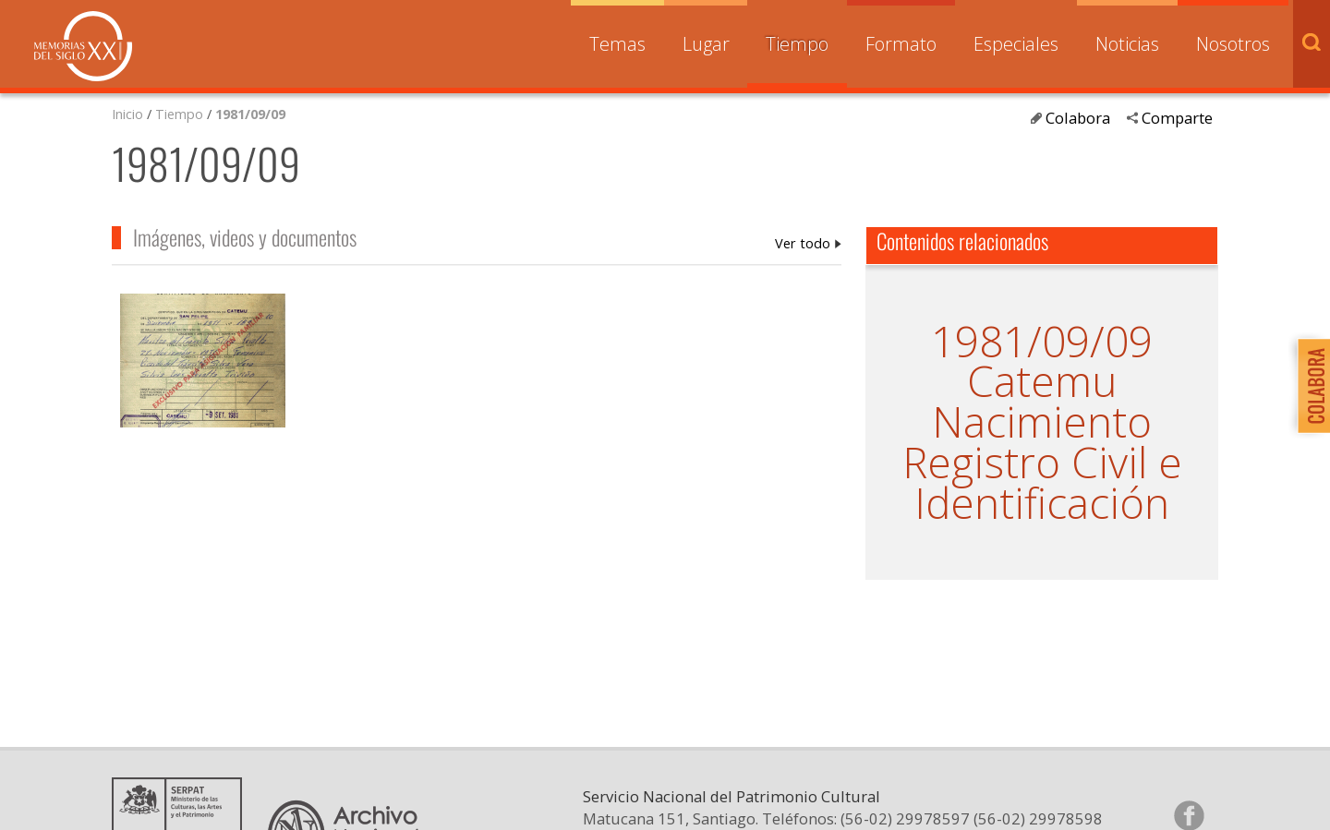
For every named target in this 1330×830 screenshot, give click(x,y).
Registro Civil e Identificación (1042, 482)
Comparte (1177, 117)
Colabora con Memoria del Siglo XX (1309, 385)
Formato (901, 43)
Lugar (706, 43)
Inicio (127, 113)
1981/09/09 (250, 113)
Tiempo (797, 43)
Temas (617, 43)
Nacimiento (1042, 421)
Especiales (1015, 43)
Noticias (1127, 43)
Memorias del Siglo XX (83, 46)
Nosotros (1233, 43)
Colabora (1078, 117)
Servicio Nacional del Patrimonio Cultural (731, 814)
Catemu (1042, 381)
